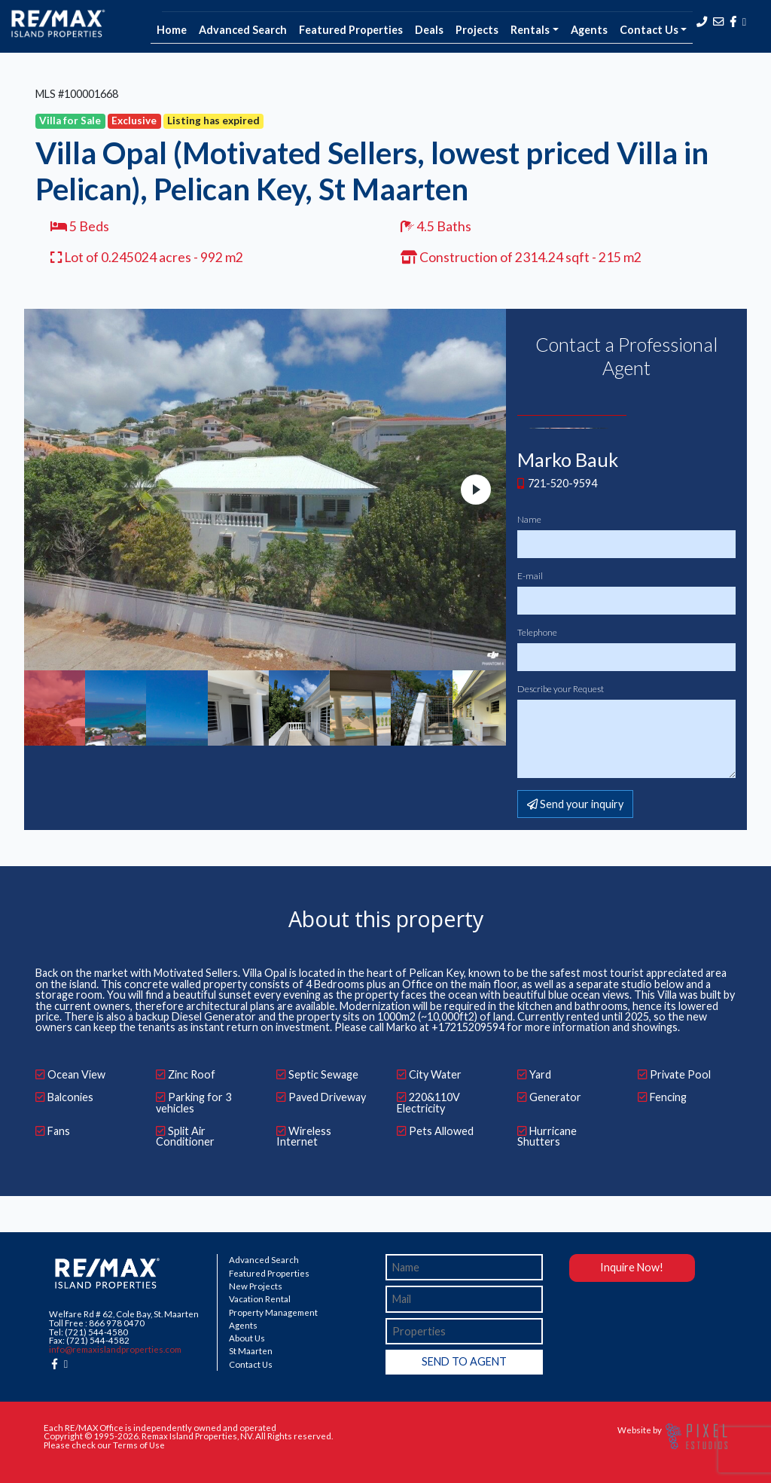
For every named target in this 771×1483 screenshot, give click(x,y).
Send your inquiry (575, 804)
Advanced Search (243, 29)
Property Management (273, 1312)
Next (476, 489)
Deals (429, 29)
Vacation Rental (260, 1299)
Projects (477, 29)
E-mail (530, 576)
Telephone (537, 632)
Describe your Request (560, 689)
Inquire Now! (631, 1267)
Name (529, 519)
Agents (589, 29)
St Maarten (251, 1351)
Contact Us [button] (649, 29)
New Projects (255, 1286)
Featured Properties (351, 29)
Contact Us (251, 1364)
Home (172, 29)
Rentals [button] (530, 29)
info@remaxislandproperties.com (115, 1349)
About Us (247, 1338)
